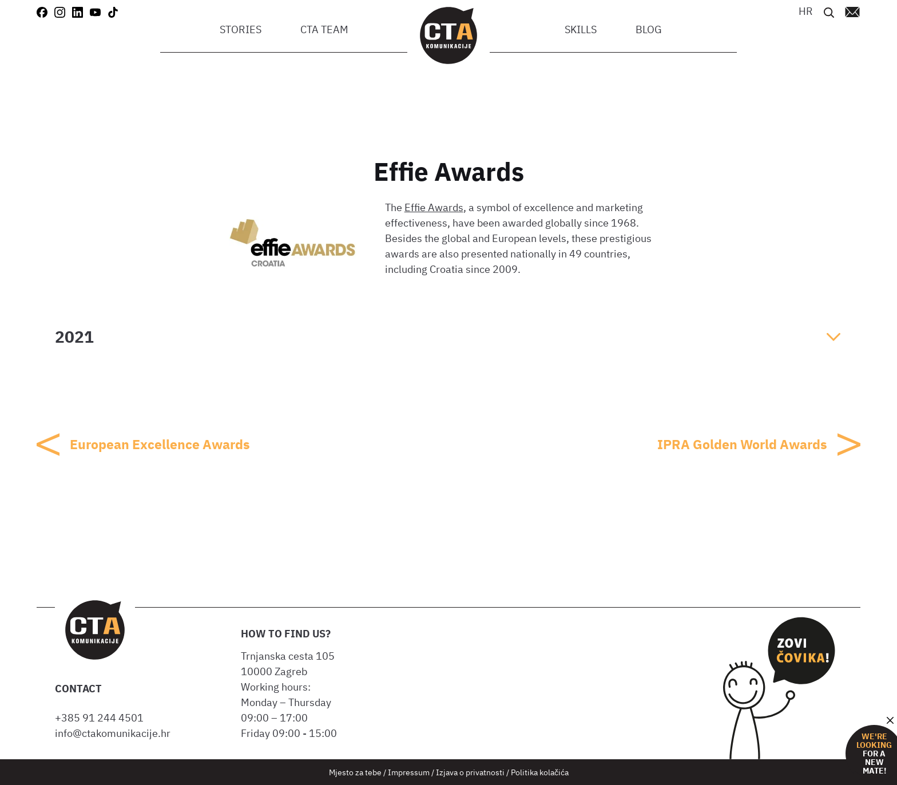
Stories (240, 29)
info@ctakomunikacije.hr (112, 733)
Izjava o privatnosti (470, 772)
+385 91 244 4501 (101, 717)
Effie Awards (433, 207)
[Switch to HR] (806, 11)
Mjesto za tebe (355, 772)
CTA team (324, 29)
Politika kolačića (540, 772)
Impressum (409, 772)
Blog (649, 29)
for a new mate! (874, 753)
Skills (581, 29)
